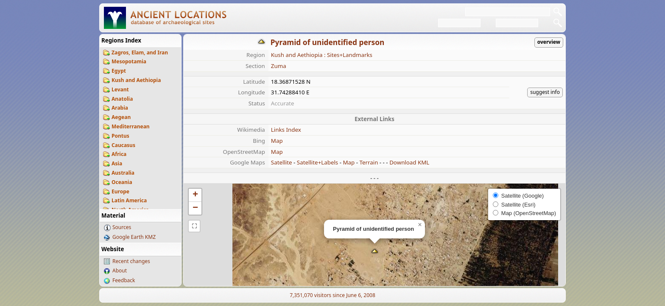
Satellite (281, 162)
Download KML (409, 162)
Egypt (119, 70)
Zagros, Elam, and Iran (140, 52)
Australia (123, 172)
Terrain (368, 162)
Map (277, 140)
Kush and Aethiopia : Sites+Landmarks (321, 55)
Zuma (278, 66)
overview (548, 41)
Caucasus (123, 145)
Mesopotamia (129, 61)
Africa (119, 154)
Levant (120, 89)
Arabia (120, 107)
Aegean (121, 117)
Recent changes (131, 261)
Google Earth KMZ (134, 237)
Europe (120, 191)
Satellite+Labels (317, 162)
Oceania (122, 182)
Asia (117, 163)
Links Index (286, 129)
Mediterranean (131, 126)
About (119, 270)
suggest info (545, 92)
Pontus (120, 135)
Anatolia (122, 98)
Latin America (129, 200)
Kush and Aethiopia (136, 80)
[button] (375, 252)
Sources (121, 227)
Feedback (123, 280)
